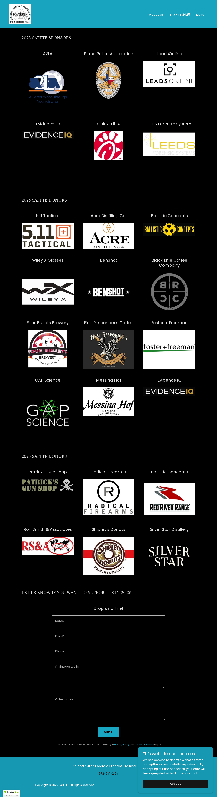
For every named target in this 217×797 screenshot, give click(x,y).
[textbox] (108, 620)
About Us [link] (156, 14)
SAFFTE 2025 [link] (180, 14)
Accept (175, 784)
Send (108, 732)
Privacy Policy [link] (121, 744)
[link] (20, 14)
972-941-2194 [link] (108, 773)
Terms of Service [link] (144, 744)
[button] (202, 15)
